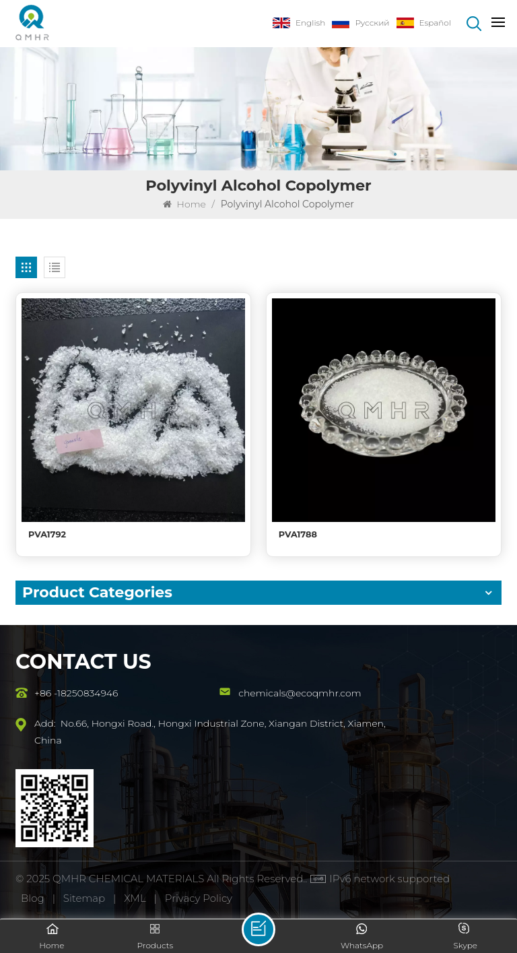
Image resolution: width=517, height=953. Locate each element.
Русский (360, 23)
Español (424, 23)
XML (134, 898)
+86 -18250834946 (76, 693)
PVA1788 (298, 534)
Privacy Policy (198, 898)
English (299, 23)
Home (184, 204)
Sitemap (84, 898)
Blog (32, 898)
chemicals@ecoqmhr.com (299, 693)
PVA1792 (47, 534)
